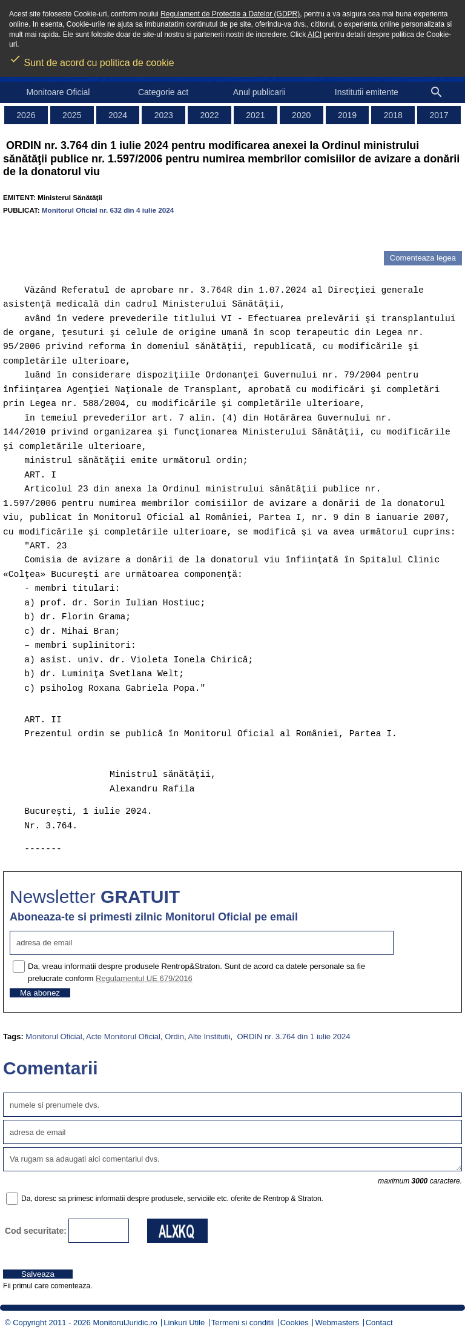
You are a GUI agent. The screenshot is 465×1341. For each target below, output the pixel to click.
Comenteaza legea (423, 257)
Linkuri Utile (184, 1322)
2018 (393, 115)
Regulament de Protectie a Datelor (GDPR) (230, 14)
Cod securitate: (36, 1231)
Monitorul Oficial (53, 1036)
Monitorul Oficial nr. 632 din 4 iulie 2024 (108, 210)
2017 (439, 115)
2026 (25, 115)
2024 (117, 115)
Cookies (294, 1322)
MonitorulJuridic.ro (125, 1322)
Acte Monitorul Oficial (123, 1036)
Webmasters (337, 1322)
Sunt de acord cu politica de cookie (91, 59)
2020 (301, 115)
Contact (379, 1322)
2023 (163, 115)
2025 (71, 115)
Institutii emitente (366, 92)
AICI (315, 34)
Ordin (174, 1036)
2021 (255, 115)
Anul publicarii (259, 92)
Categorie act (163, 92)
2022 (209, 115)
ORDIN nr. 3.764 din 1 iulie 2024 (293, 1036)
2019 (347, 115)
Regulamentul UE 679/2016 (144, 978)
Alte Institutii (209, 1036)
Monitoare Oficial (58, 92)
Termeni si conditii (242, 1322)
